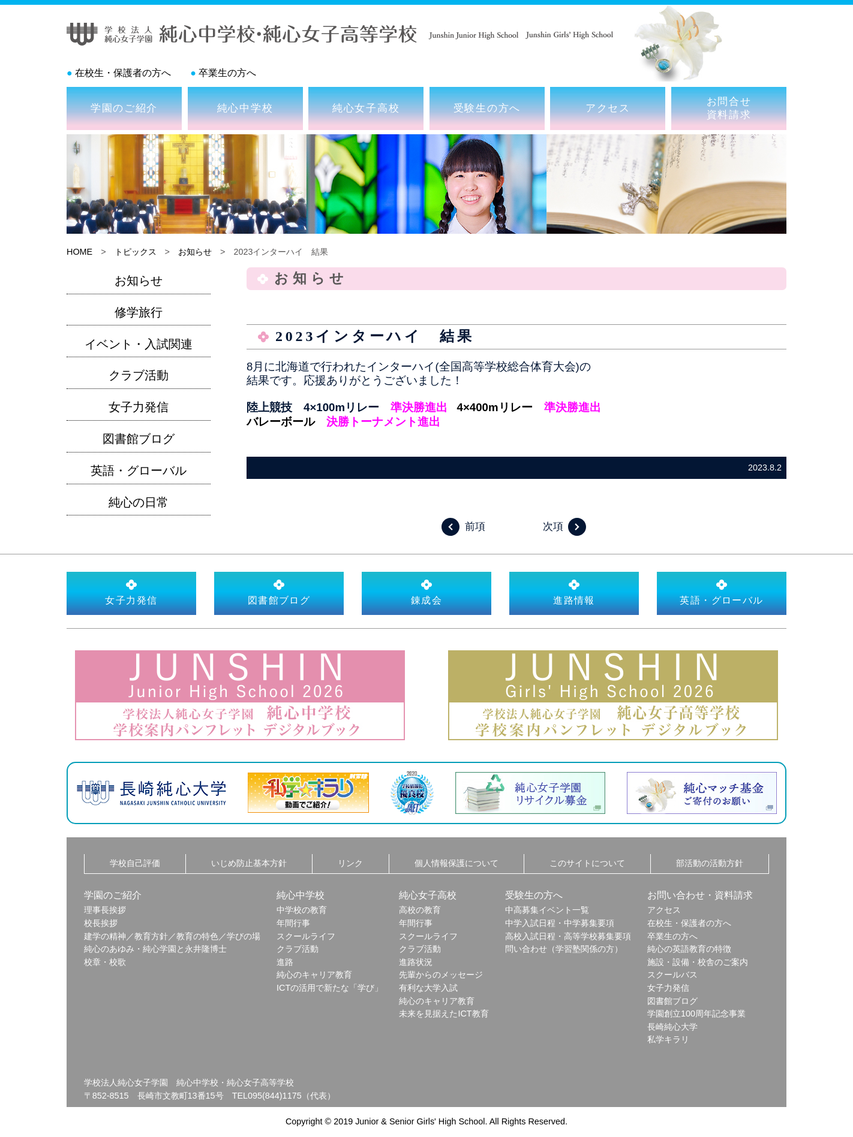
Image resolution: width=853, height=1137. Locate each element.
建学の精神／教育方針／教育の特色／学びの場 (172, 936)
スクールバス (672, 974)
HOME (79, 252)
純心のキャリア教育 (314, 974)
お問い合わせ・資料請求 (700, 895)
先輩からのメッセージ (441, 974)
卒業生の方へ (227, 73)
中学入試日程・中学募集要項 (559, 923)
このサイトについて (587, 863)
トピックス (136, 252)
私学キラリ (668, 1039)
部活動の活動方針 (709, 863)
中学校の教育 (302, 910)
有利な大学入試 (428, 988)
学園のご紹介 (124, 108)
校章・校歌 (105, 962)
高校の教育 (420, 910)
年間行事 (293, 923)
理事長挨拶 (105, 910)
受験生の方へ (487, 108)
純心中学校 (245, 108)
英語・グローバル (139, 470)
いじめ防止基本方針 (249, 863)
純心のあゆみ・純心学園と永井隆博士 (155, 949)
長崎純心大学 (672, 1027)
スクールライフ (306, 936)
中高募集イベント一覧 (547, 910)
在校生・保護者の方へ (123, 73)
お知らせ (195, 252)
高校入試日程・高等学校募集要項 (568, 936)
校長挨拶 (101, 923)
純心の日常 (139, 502)
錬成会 (426, 592)
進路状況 (415, 962)
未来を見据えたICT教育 (443, 1013)
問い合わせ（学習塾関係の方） (564, 949)
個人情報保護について (456, 863)
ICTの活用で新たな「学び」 (330, 988)
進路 (285, 962)
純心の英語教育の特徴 (689, 949)
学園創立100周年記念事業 (696, 1013)
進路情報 (574, 592)
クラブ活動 (139, 375)
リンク (350, 863)
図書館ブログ (139, 438)
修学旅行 (139, 312)
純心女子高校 (366, 108)
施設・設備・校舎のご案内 (697, 962)
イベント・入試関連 (139, 344)
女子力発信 (139, 407)
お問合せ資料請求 (729, 107)
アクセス (607, 108)
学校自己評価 (135, 863)
